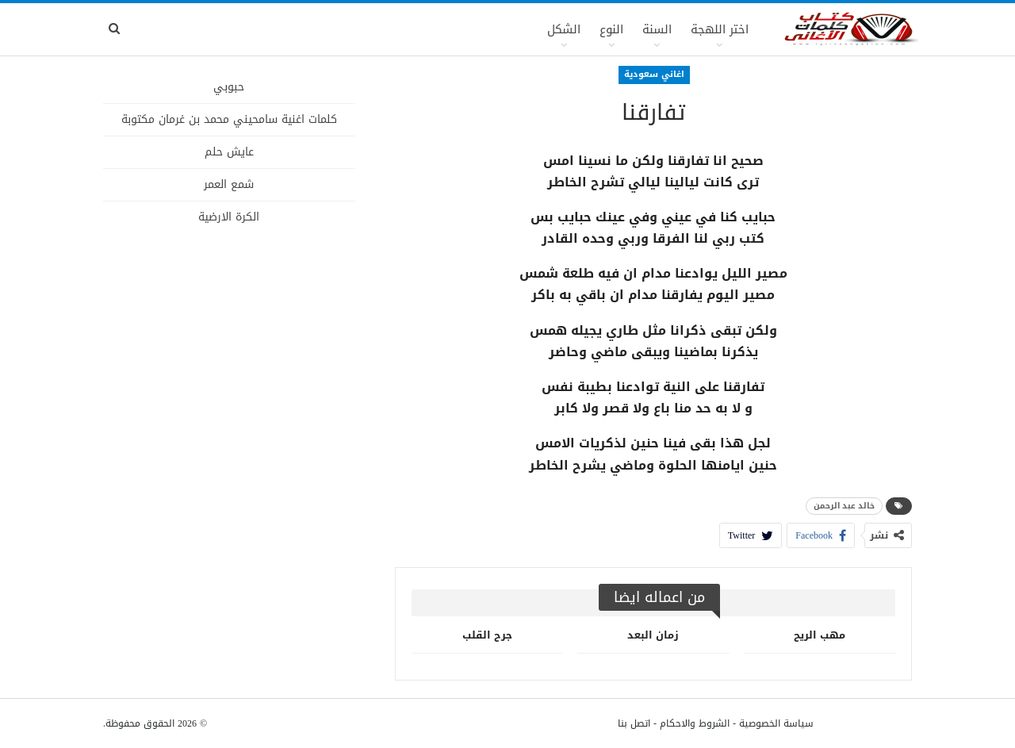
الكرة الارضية (228, 217)
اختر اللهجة (720, 29)
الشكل (563, 29)
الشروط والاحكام (695, 723)
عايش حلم (229, 152)
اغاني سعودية (654, 74)
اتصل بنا (634, 723)
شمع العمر (229, 184)
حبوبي (228, 87)
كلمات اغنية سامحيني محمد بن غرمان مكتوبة (229, 119)
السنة (657, 29)
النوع (611, 29)
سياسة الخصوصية (776, 723)
